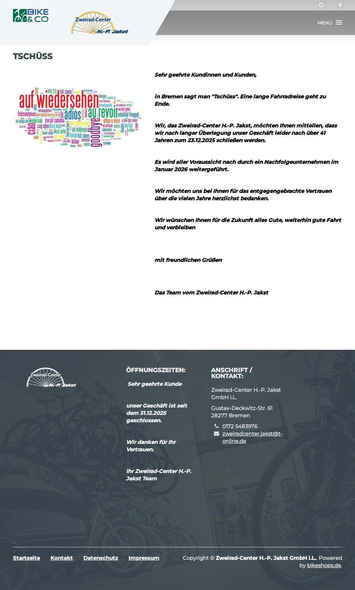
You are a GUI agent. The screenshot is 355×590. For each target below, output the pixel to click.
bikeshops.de (324, 565)
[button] (330, 22)
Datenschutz (100, 558)
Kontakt (61, 558)
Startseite (26, 558)
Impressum (143, 558)
